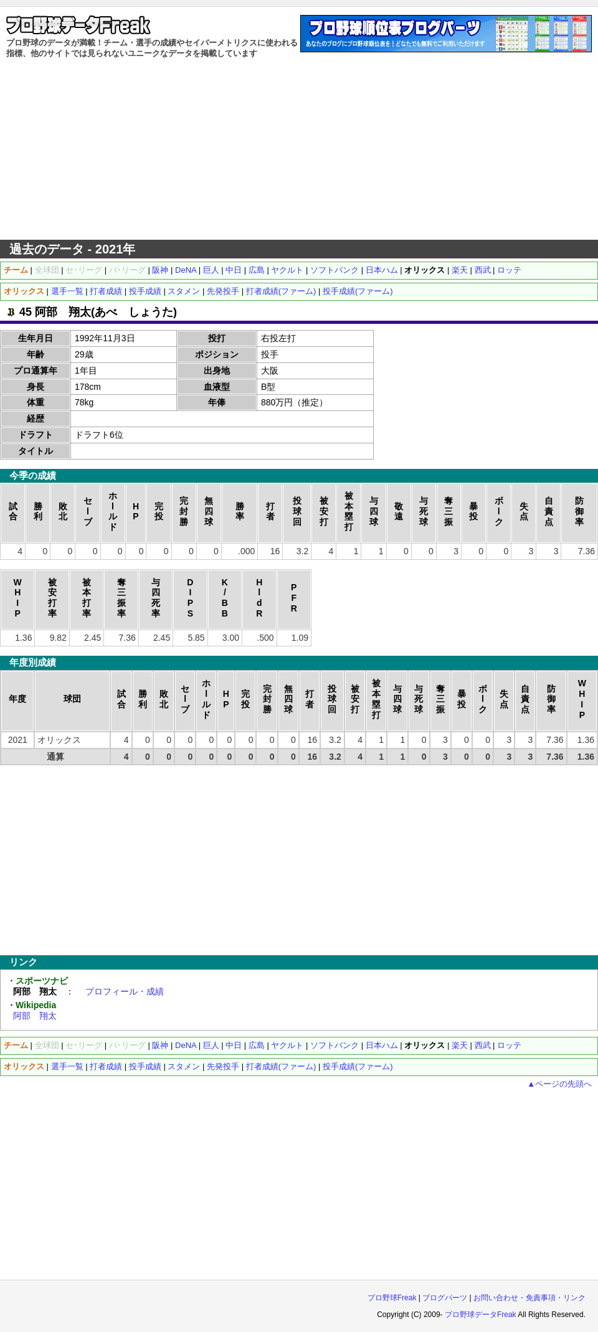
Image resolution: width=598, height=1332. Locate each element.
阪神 (160, 270)
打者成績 (106, 291)
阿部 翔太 (35, 1016)
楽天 (460, 270)
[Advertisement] (299, 149)
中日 (233, 270)
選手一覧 (67, 291)
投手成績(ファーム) (358, 291)
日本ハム (382, 270)
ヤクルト (287, 270)
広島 (257, 270)
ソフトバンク (334, 270)
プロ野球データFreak (480, 1314)
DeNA (185, 270)
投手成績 (145, 291)
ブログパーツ (444, 1297)
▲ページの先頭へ (559, 1084)
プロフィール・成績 (124, 991)
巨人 (211, 270)
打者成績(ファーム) (281, 291)
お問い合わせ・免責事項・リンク (529, 1297)
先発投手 (223, 291)
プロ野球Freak (392, 1297)
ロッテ (509, 270)
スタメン (184, 291)
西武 (483, 270)
